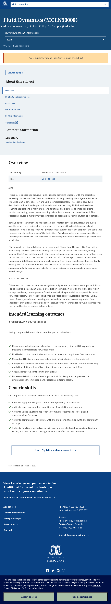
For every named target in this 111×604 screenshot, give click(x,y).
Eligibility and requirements (17, 97)
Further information (14, 116)
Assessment (10, 103)
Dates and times (12, 109)
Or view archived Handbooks (16, 45)
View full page (15, 72)
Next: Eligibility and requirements (54, 450)
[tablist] (60, 4)
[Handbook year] (55, 40)
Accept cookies (29, 596)
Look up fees (48, 178)
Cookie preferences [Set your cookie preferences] (82, 596)
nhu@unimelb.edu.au (15, 142)
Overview (9, 90)
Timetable (14, 124)
